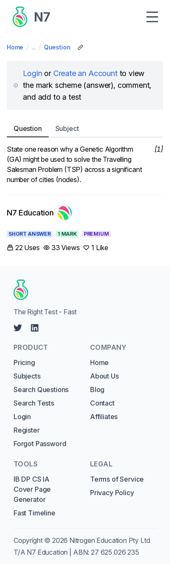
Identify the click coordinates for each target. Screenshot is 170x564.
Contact (102, 403)
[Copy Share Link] (80, 47)
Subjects (27, 376)
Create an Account (85, 73)
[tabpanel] (85, 164)
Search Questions (41, 389)
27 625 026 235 (115, 552)
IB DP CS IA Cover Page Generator (32, 489)
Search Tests (34, 403)
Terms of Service (117, 479)
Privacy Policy (112, 492)
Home (15, 47)
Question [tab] (28, 128)
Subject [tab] (67, 128)
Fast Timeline (34, 513)
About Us (104, 376)
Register (27, 430)
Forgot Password (40, 443)
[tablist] (85, 128)
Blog (97, 389)
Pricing (24, 362)
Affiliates (104, 416)
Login (32, 73)
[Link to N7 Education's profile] (39, 213)
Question (57, 47)
